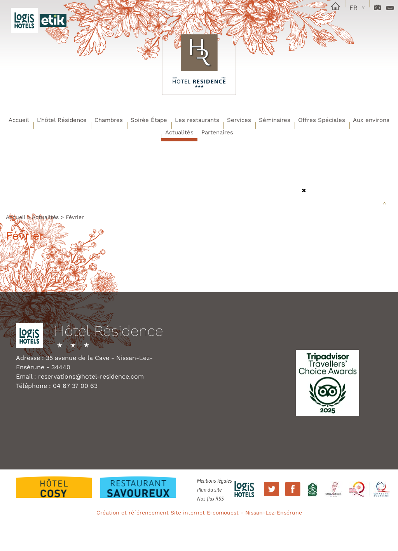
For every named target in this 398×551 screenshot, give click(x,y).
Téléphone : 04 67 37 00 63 (57, 385)
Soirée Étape (149, 119)
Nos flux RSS (210, 498)
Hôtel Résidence (108, 331)
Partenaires (217, 132)
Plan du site (209, 489)
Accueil (19, 119)
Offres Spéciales (321, 119)
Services (239, 119)
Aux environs (371, 119)
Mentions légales (214, 480)
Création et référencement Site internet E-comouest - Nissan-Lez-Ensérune (199, 512)
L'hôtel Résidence (62, 119)
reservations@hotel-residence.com (91, 376)
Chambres (108, 119)
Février (75, 217)
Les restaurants (197, 119)
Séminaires (274, 119)
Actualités (179, 132)
